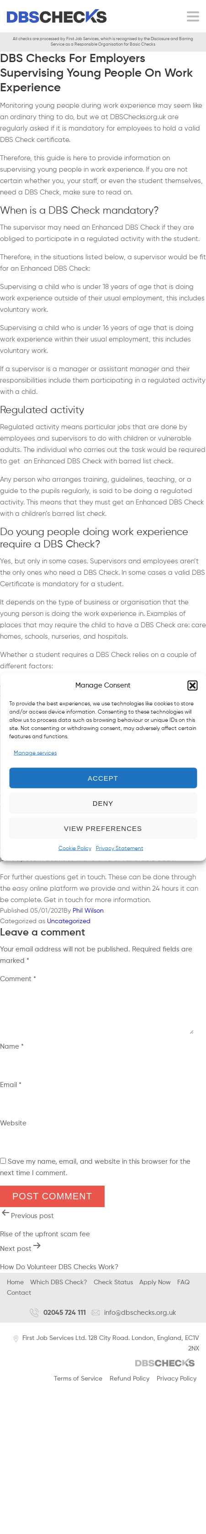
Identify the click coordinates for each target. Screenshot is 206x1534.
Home (15, 1289)
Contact (19, 1300)
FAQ (183, 1289)
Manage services (35, 753)
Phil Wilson (88, 911)
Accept (103, 778)
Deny (103, 803)
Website (13, 1130)
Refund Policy (129, 1385)
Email (10, 1091)
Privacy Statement (119, 848)
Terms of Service (78, 1385)
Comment (18, 979)
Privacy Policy (176, 1385)
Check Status (113, 1289)
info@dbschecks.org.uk (133, 1319)
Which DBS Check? (58, 1289)
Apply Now (155, 1289)
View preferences (103, 828)
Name (12, 1053)
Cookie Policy (74, 848)
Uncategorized (68, 921)
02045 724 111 (58, 1319)
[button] (192, 685)
